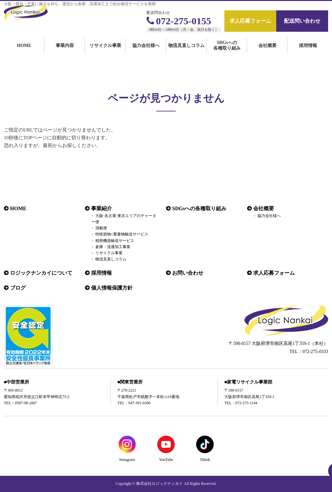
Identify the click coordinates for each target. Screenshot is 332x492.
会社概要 (267, 52)
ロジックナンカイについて (41, 273)
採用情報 (308, 52)
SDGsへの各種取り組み (227, 52)
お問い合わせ (187, 273)
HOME (24, 52)
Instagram (127, 459)
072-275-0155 (179, 21)
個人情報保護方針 (112, 288)
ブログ (18, 288)
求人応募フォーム (250, 21)
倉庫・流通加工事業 (112, 247)
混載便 (101, 228)
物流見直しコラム (186, 52)
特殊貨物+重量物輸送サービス (121, 234)
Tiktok (205, 459)
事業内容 (65, 52)
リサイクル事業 (105, 52)
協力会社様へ (146, 52)
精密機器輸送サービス (114, 240)
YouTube (166, 459)
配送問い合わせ (302, 21)
